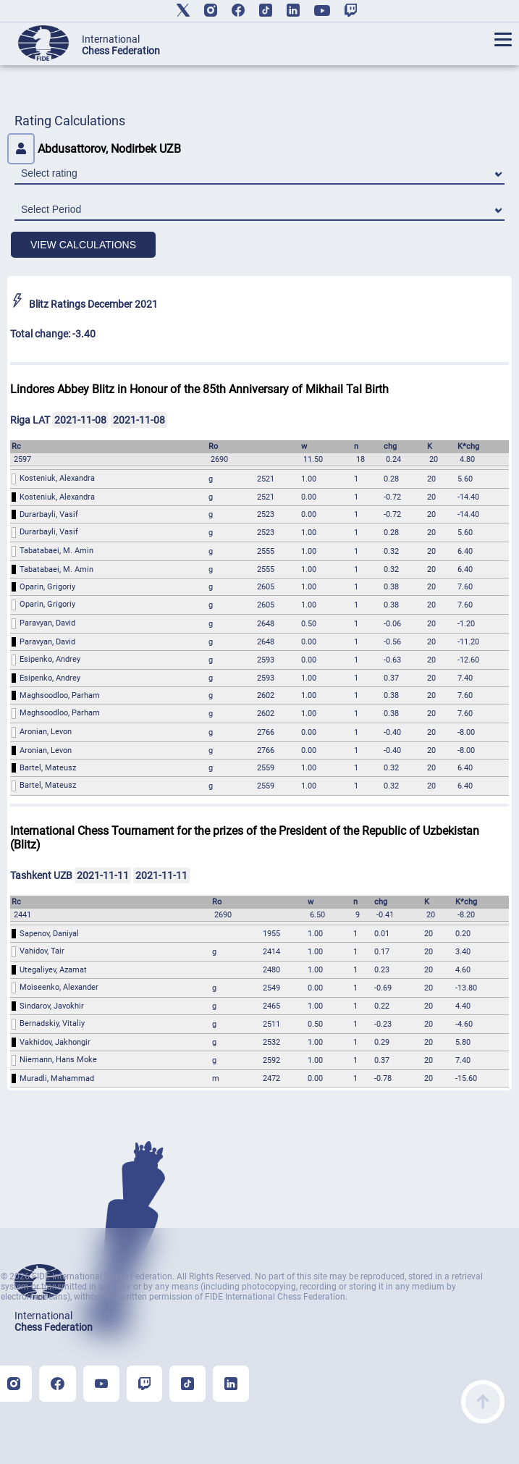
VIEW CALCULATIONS (83, 245)
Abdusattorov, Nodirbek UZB (94, 149)
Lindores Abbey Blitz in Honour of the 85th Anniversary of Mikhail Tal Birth (199, 389)
